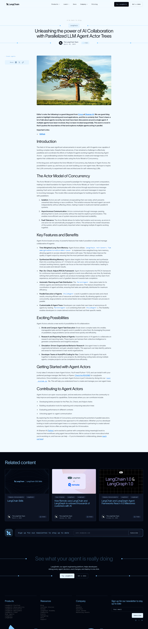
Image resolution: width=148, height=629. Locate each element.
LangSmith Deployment (13, 610)
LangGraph (9, 617)
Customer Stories (47, 606)
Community (44, 611)
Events (43, 613)
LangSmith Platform (12, 604)
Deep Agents (9, 613)
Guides (43, 608)
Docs (74, 4)
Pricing (95, 4)
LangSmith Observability (14, 606)
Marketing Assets (83, 611)
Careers (79, 606)
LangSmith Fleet (11, 611)
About (78, 604)
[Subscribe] (134, 532)
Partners (79, 608)
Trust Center (81, 610)
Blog (42, 604)
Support (43, 618)
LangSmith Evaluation (13, 608)
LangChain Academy (47, 610)
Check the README (82, 375)
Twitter (50, 430)
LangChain (74, 25)
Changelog (44, 615)
